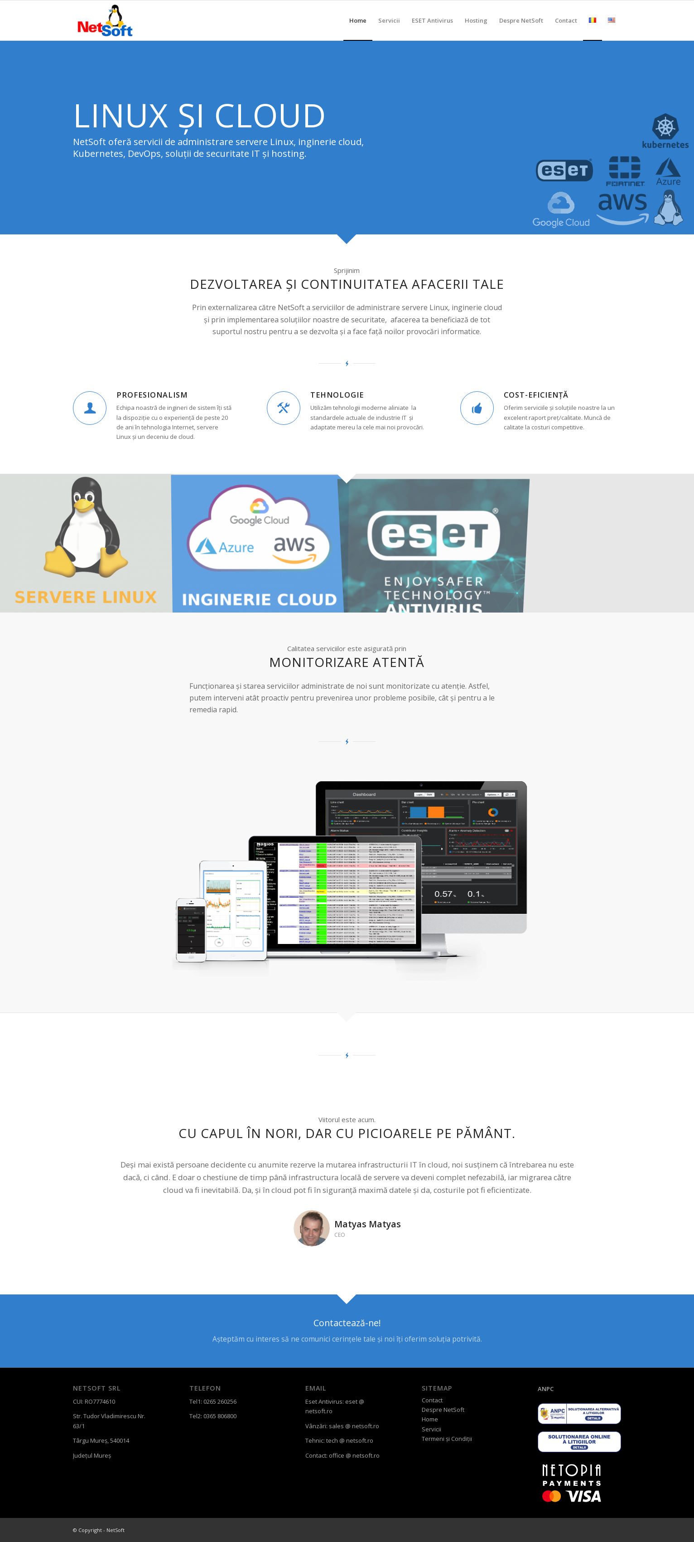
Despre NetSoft (443, 1410)
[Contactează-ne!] (347, 1330)
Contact (432, 1400)
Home (430, 1419)
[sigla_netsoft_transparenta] (106, 20)
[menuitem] (357, 20)
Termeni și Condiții (447, 1439)
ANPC (546, 1389)
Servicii (431, 1429)
